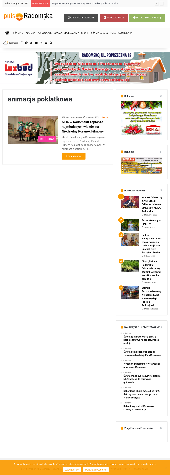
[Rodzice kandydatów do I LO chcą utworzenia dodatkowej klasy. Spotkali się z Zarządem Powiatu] (130, 239)
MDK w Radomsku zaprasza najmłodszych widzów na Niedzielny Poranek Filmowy (83, 126)
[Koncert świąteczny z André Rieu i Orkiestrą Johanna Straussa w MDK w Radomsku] (130, 202)
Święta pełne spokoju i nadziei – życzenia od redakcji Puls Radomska (84, 3)
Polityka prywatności (95, 469)
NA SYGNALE (45, 33)
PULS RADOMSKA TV (121, 33)
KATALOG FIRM (114, 17)
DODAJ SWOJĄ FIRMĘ (147, 17)
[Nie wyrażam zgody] (166, 467)
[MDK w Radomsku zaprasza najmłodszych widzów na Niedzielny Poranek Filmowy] (33, 130)
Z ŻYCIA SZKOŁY (99, 33)
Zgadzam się (72, 469)
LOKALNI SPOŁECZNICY (66, 33)
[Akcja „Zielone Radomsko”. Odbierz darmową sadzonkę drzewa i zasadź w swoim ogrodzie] (130, 266)
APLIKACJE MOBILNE (81, 17)
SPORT (84, 33)
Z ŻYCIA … (18, 33)
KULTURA (30, 33)
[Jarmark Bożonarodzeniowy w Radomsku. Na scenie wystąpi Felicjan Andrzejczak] (130, 292)
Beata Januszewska (73, 117)
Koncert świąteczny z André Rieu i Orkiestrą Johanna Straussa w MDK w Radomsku (152, 204)
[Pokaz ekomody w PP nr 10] (130, 225)
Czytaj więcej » (73, 156)
